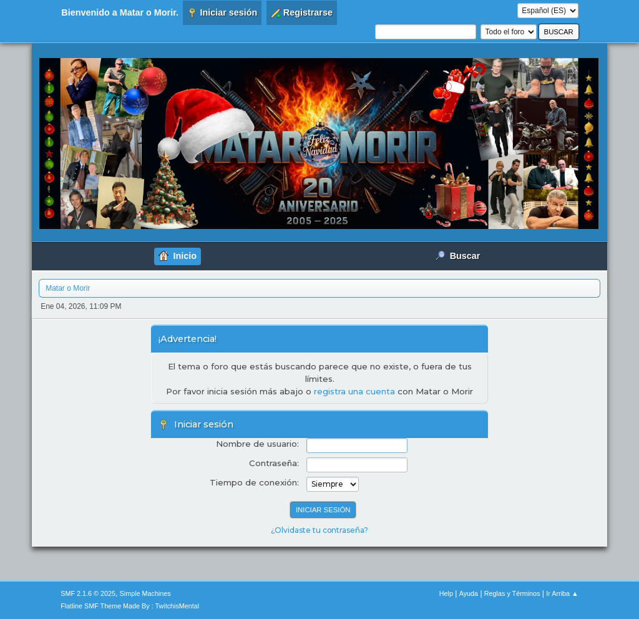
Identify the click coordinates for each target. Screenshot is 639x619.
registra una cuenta (354, 391)
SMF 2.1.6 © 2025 (88, 593)
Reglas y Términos (512, 593)
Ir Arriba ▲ (562, 593)
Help (446, 593)
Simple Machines (145, 593)
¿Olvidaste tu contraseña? (319, 530)
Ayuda (468, 593)
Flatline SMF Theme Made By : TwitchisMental (130, 606)
